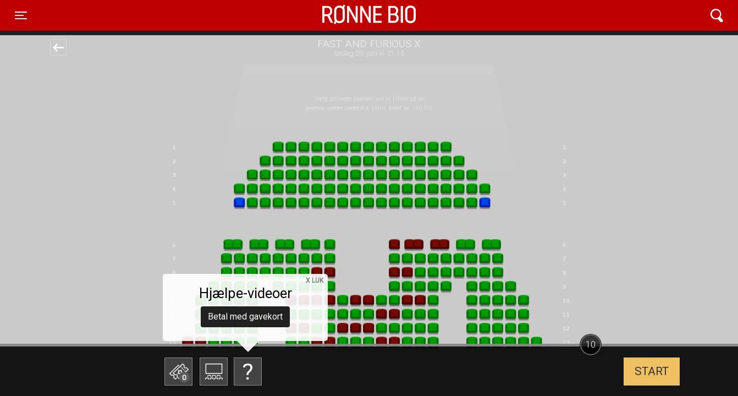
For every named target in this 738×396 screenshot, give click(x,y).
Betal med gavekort (245, 316)
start (652, 371)
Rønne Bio (352, 15)
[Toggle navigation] (21, 15)
